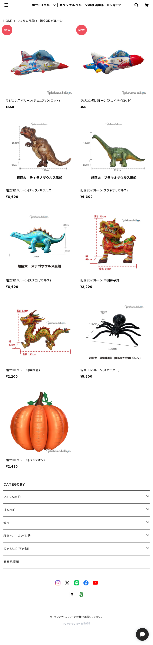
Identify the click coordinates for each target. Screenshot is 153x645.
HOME (8, 21)
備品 (6, 523)
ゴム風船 (9, 510)
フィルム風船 (26, 21)
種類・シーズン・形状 (17, 536)
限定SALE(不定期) (16, 549)
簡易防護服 (11, 562)
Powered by (76, 623)
